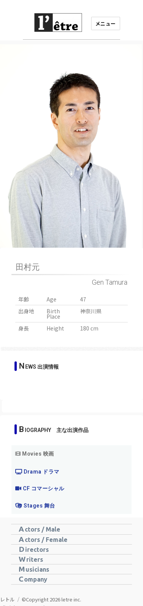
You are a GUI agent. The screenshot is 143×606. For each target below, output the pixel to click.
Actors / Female (43, 539)
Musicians (34, 569)
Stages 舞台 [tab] (35, 519)
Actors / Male (39, 529)
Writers (31, 559)
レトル (7, 599)
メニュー (105, 23)
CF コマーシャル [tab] (39, 502)
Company (33, 579)
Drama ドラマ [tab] (37, 485)
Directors (34, 549)
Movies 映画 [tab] (34, 467)
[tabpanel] (71, 476)
